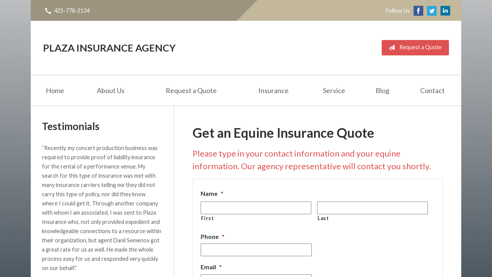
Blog (382, 90)
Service (334, 90)
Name (212, 193)
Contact (432, 90)
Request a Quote (413, 47)
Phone (212, 236)
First (207, 218)
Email (211, 266)
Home (55, 90)
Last (323, 218)
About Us (111, 90)
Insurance (273, 90)
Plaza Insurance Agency (109, 47)
